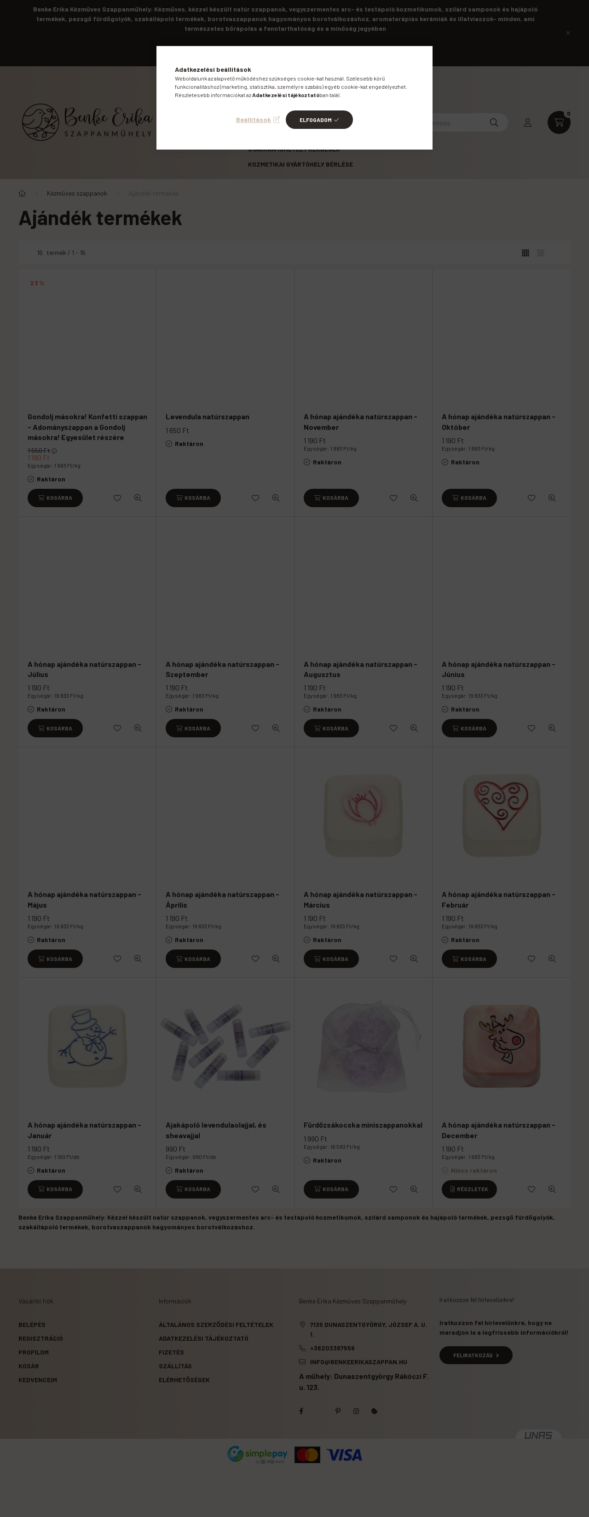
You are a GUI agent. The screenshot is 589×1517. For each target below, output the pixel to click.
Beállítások (253, 119)
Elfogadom (316, 119)
